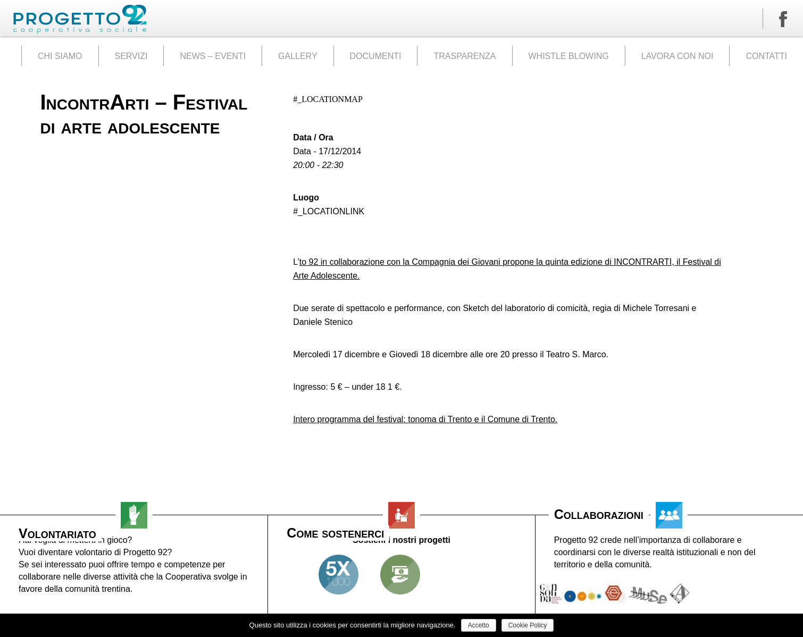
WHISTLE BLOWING (569, 56)
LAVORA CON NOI (677, 56)
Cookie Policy (527, 625)
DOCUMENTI (376, 56)
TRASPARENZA (464, 56)
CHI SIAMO (60, 56)
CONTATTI (766, 56)
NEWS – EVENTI (213, 56)
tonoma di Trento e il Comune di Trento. (482, 419)
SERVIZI (131, 56)
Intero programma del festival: (350, 419)
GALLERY (297, 56)
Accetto (478, 625)
